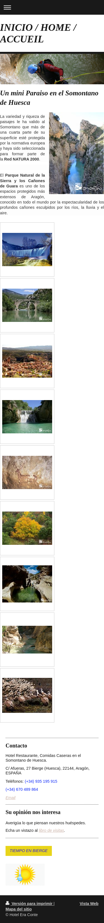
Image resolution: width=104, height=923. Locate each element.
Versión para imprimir (30, 903)
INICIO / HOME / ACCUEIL (38, 33)
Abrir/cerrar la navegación (52, 7)
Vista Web (89, 903)
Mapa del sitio (19, 909)
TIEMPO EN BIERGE (29, 850)
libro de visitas (51, 830)
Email (11, 797)
